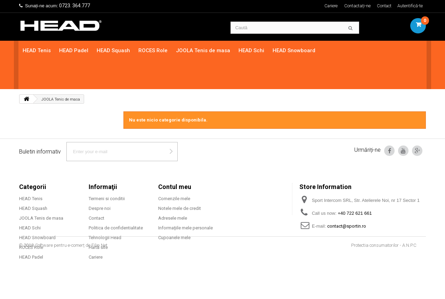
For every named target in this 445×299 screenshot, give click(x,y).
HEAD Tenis (37, 50)
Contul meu (174, 158)
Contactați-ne (356, 5)
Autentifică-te (410, 5)
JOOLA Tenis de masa (204, 50)
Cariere (329, 5)
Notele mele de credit (179, 179)
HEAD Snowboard (294, 50)
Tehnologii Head (105, 208)
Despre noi (100, 179)
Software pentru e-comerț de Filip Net (71, 279)
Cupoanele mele (174, 208)
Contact (383, 5)
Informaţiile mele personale (185, 199)
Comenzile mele (174, 169)
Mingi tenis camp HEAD (42, 238)
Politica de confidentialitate (116, 199)
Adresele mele (172, 189)
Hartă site (98, 218)
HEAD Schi (252, 50)
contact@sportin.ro (346, 197)
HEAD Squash (114, 50)
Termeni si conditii (107, 169)
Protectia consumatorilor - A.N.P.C (383, 279)
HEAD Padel (74, 50)
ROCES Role (153, 50)
